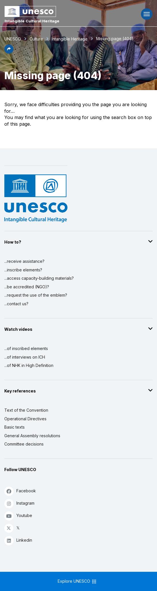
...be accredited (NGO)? (26, 286)
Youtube (18, 515)
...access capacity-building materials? (39, 278)
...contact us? (16, 303)
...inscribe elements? (23, 269)
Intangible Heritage (70, 38)
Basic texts (14, 427)
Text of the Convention (26, 410)
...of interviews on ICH (24, 357)
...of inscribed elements (26, 348)
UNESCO (12, 38)
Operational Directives (25, 418)
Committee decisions (24, 444)
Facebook (20, 491)
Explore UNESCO (77, 581)
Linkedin (18, 540)
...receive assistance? (24, 261)
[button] (8, 52)
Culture (36, 38)
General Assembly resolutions (32, 435)
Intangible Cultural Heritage (32, 21)
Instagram (19, 503)
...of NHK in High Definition (28, 365)
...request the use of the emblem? (35, 295)
